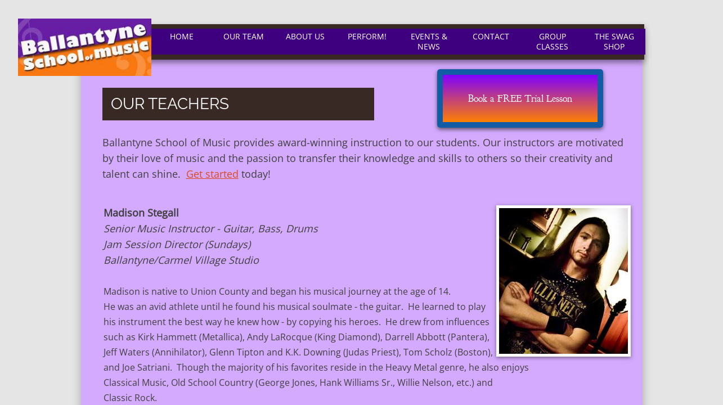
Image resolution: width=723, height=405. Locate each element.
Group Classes (552, 41)
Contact (491, 36)
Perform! (367, 36)
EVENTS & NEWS (429, 41)
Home (182, 36)
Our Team (243, 36)
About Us (305, 36)
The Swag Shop (614, 41)
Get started (212, 174)
